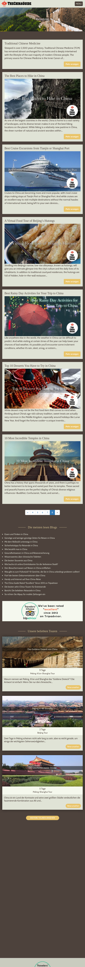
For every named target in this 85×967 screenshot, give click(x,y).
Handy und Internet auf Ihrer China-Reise (23, 579)
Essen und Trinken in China (16, 534)
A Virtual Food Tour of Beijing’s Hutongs (30, 220)
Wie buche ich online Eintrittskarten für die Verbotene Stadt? (31, 564)
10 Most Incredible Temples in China (27, 438)
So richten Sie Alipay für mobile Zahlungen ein (25, 594)
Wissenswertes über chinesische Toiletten (23, 556)
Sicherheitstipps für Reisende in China (21, 545)
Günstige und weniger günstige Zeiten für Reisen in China (30, 538)
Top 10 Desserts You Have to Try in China (30, 365)
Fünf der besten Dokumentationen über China (25, 575)
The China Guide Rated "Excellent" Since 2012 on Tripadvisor (31, 583)
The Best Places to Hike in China (25, 75)
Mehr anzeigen (72, 64)
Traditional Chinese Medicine (22, 43)
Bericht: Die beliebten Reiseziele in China (22, 590)
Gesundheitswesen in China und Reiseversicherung (27, 553)
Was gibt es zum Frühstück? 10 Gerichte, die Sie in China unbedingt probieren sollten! (42, 571)
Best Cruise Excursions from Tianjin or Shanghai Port (37, 148)
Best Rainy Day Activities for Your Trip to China (34, 293)
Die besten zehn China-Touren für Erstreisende (25, 586)
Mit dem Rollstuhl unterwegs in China (21, 541)
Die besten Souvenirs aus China (18, 560)
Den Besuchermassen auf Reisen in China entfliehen (28, 568)
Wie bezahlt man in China (16, 549)
